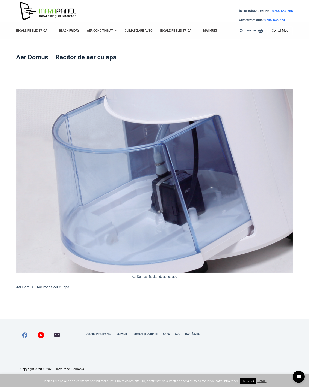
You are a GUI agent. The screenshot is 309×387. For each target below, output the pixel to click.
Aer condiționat (103, 30)
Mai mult (213, 30)
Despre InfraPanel (98, 333)
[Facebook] (24, 335)
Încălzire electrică (34, 30)
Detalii (261, 381)
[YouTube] (41, 335)
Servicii (122, 333)
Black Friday (69, 30)
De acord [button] (248, 381)
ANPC (166, 333)
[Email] (57, 335)
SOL (177, 333)
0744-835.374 (274, 20)
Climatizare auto (139, 30)
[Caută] (241, 30)
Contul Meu (280, 31)
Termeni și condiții (145, 333)
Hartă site (192, 333)
